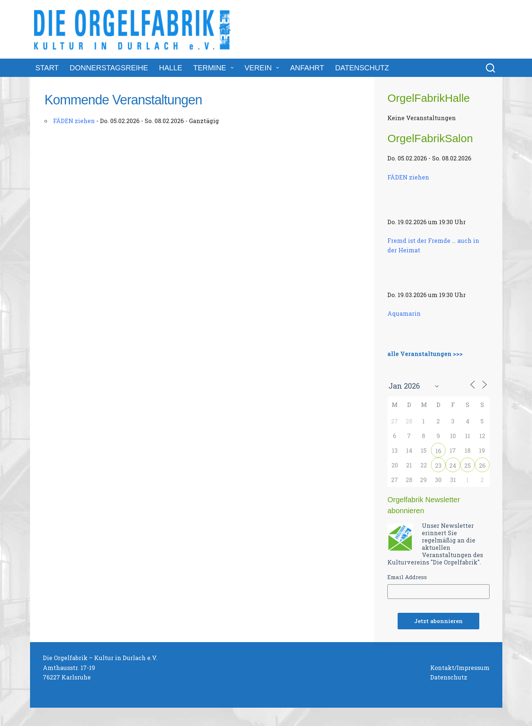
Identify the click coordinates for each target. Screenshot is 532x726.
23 (438, 465)
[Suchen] (490, 68)
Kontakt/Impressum (460, 667)
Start (47, 68)
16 (438, 451)
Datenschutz (362, 68)
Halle (170, 68)
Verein (263, 67)
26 (482, 465)
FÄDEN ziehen (74, 121)
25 (467, 465)
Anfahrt (307, 68)
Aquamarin (404, 313)
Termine (215, 67)
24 (452, 465)
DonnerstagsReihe (109, 68)
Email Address (407, 577)
